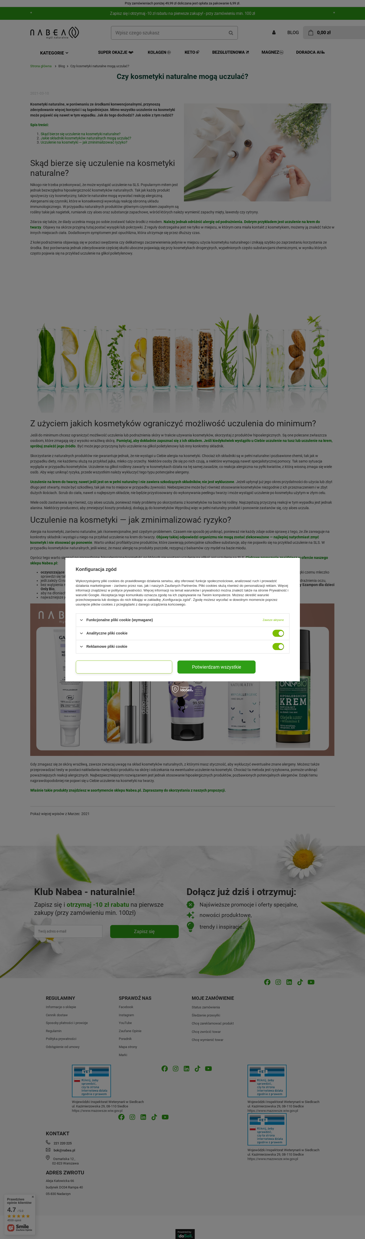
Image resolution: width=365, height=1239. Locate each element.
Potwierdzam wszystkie (216, 666)
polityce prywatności (126, 590)
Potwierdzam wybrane (124, 666)
